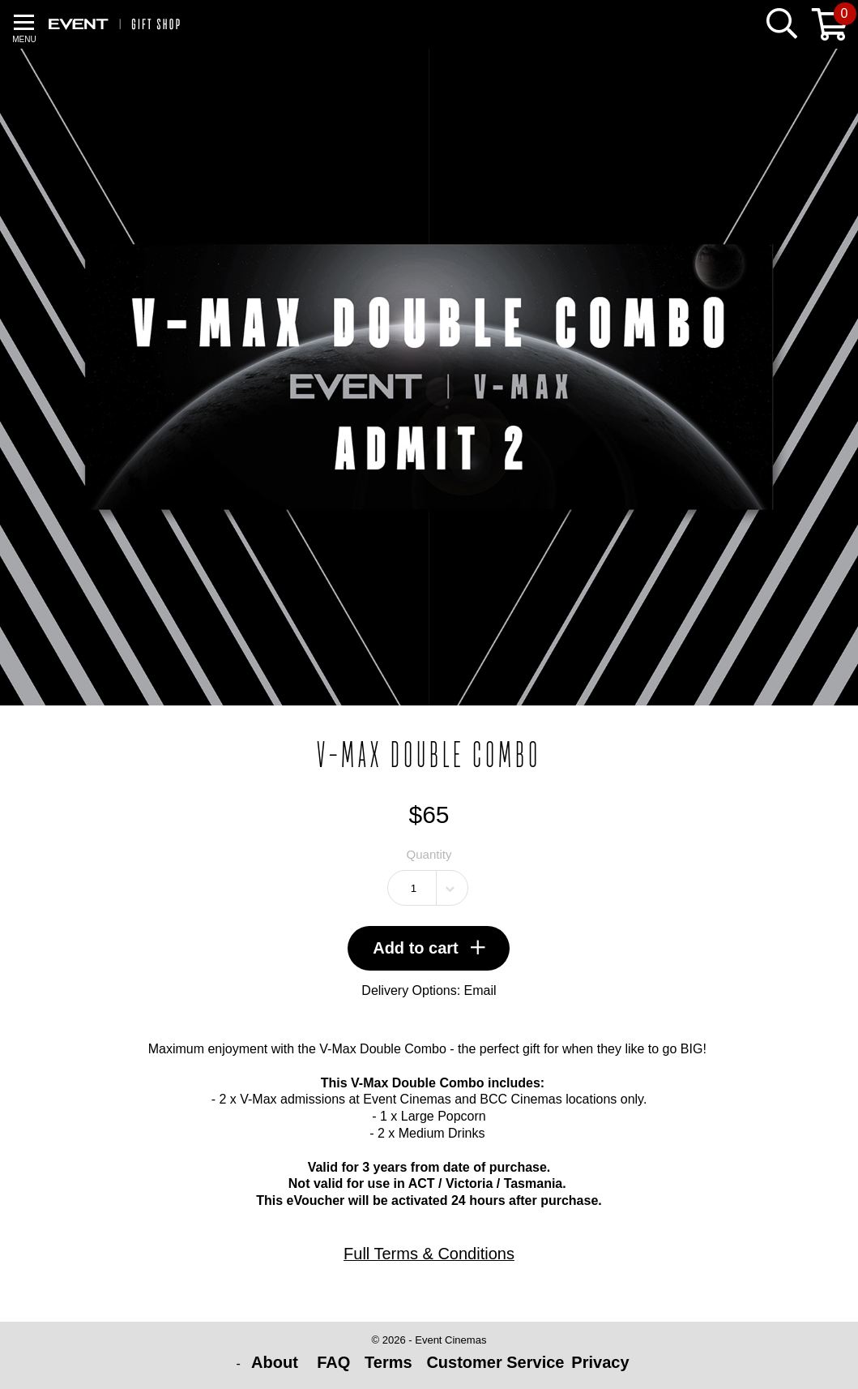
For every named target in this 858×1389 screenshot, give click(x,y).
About (276, 1362)
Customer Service (495, 1362)
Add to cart (429, 948)
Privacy (600, 1362)
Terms (388, 1362)
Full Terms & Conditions (429, 1254)
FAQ (333, 1362)
